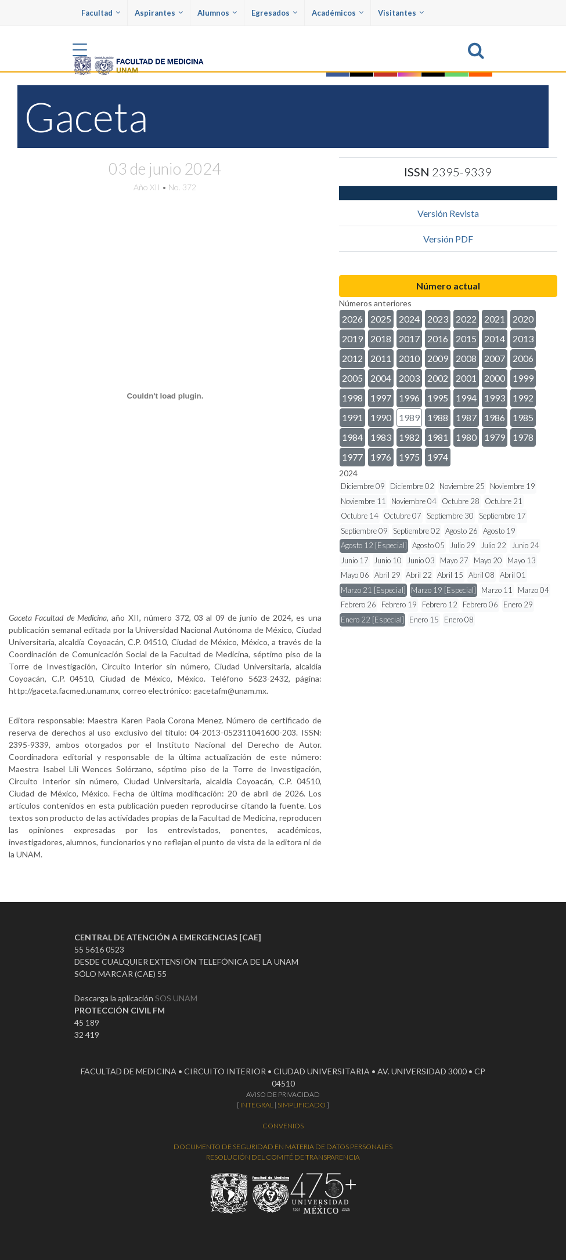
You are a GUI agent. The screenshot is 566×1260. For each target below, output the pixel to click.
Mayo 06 (355, 575)
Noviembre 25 (462, 486)
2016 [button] (437, 338)
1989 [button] (409, 417)
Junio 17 (355, 560)
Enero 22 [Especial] (372, 619)
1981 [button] (437, 437)
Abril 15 (450, 575)
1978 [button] (523, 437)
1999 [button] (523, 377)
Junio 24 (525, 545)
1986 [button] (494, 417)
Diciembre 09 (363, 486)
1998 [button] (352, 397)
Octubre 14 (359, 515)
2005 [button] (352, 377)
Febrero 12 (439, 604)
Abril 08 (481, 575)
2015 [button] (466, 338)
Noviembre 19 (512, 486)
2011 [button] (380, 358)
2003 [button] (409, 377)
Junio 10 (388, 560)
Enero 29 (518, 604)
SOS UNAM (176, 998)
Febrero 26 (358, 604)
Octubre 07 (402, 515)
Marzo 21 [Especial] (373, 590)
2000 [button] (494, 377)
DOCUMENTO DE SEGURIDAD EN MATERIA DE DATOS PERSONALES (283, 1146)
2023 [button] (437, 318)
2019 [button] (352, 338)
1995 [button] (437, 397)
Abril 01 (513, 575)
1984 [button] (352, 437)
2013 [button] (523, 338)
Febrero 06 (480, 604)
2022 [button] (466, 318)
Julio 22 (493, 545)
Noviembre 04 (414, 501)
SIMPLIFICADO (301, 1104)
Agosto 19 (499, 530)
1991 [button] (352, 417)
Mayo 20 (488, 560)
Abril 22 (419, 575)
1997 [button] (380, 397)
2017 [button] (409, 338)
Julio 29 (462, 545)
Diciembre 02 (412, 486)
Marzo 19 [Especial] (443, 590)
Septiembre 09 (364, 530)
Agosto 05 (428, 545)
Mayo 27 (454, 560)
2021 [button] (494, 318)
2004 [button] (380, 377)
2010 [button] (409, 358)
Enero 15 (424, 619)
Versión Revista (448, 213)
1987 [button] (466, 417)
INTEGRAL (256, 1104)
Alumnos (217, 13)
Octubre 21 (503, 501)
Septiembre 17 (502, 515)
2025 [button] (380, 318)
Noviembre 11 (363, 501)
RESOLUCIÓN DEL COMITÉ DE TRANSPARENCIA (283, 1157)
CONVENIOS (283, 1125)
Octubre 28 (461, 501)
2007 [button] (494, 358)
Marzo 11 (497, 590)
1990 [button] (380, 417)
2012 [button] (352, 358)
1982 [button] (409, 437)
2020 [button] (523, 318)
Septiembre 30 (450, 515)
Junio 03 (421, 560)
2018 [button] (380, 338)
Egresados (274, 13)
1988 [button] (437, 417)
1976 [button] (380, 456)
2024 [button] (409, 318)
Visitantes (401, 13)
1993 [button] (494, 397)
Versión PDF (448, 238)
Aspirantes (159, 13)
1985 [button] (523, 417)
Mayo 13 (521, 560)
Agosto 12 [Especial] (374, 545)
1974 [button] (437, 456)
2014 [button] (494, 338)
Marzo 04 (533, 590)
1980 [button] (466, 437)
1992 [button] (523, 397)
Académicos (337, 13)
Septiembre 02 (416, 530)
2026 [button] (352, 318)
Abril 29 (387, 575)
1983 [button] (380, 437)
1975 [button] (409, 456)
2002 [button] (437, 377)
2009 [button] (437, 358)
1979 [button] (494, 437)
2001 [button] (466, 377)
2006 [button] (523, 358)
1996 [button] (409, 397)
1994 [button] (466, 397)
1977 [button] (352, 456)
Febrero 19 (399, 604)
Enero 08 (459, 619)
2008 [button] (466, 358)
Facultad (100, 13)
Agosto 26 (461, 530)
